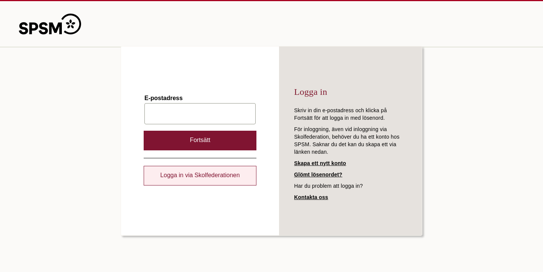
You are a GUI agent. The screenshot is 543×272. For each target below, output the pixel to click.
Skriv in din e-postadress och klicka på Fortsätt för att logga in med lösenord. (340, 114)
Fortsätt (200, 140)
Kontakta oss (311, 197)
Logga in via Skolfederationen (200, 175)
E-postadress (163, 98)
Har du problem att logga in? (328, 186)
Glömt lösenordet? (318, 175)
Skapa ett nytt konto (320, 163)
